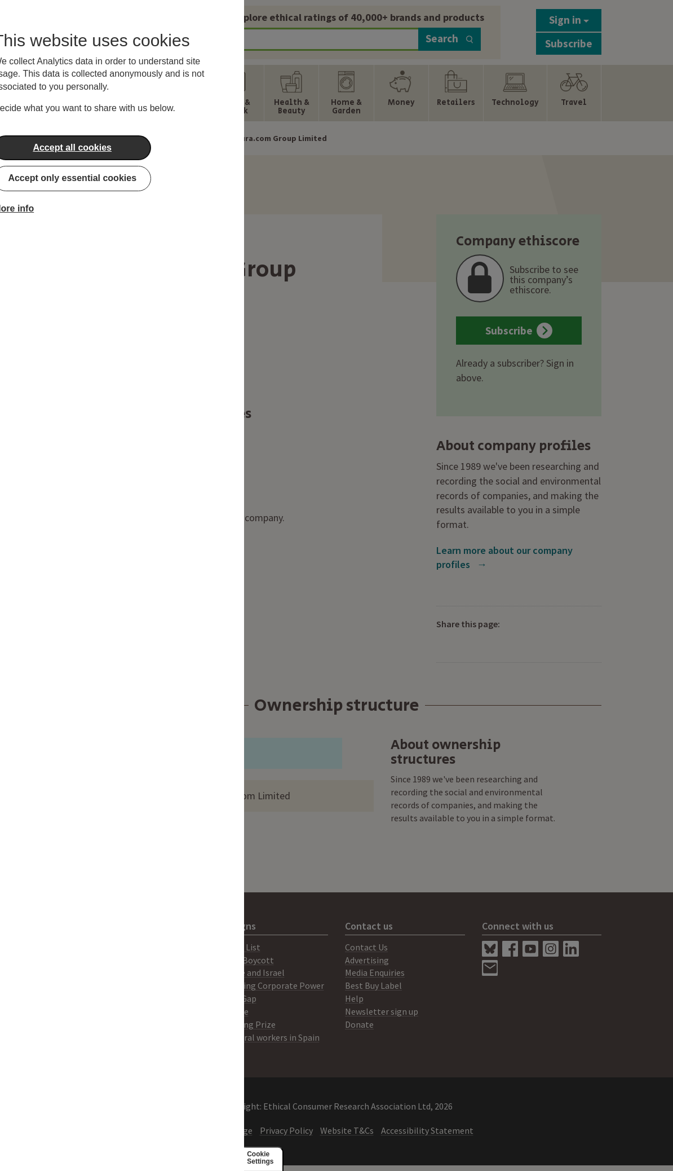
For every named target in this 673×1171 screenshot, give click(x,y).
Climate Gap (232, 998)
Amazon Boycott (241, 960)
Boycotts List (234, 947)
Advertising (367, 960)
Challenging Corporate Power (266, 985)
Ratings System (102, 985)
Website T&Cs (347, 1130)
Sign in (569, 20)
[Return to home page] (130, 29)
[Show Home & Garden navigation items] (346, 93)
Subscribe (568, 43)
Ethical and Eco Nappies (135, 446)
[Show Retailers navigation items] (456, 93)
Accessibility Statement (427, 1130)
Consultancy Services (112, 972)
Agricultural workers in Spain (264, 1037)
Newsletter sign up (381, 1011)
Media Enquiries (375, 972)
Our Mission (94, 998)
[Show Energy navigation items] (127, 93)
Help (354, 998)
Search (449, 38)
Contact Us (366, 947)
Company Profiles (182, 138)
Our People (93, 1011)
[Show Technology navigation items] (515, 93)
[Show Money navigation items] (401, 93)
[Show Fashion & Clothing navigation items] (182, 93)
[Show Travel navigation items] (574, 93)
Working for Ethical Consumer (130, 1037)
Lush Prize (229, 1011)
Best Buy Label (373, 985)
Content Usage (223, 1130)
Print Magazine (101, 960)
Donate (359, 1024)
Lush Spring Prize (242, 1024)
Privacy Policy (286, 1130)
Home (129, 138)
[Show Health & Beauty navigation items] (291, 93)
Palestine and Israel (247, 972)
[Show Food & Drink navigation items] (237, 93)
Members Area (99, 1024)
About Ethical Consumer (119, 947)
